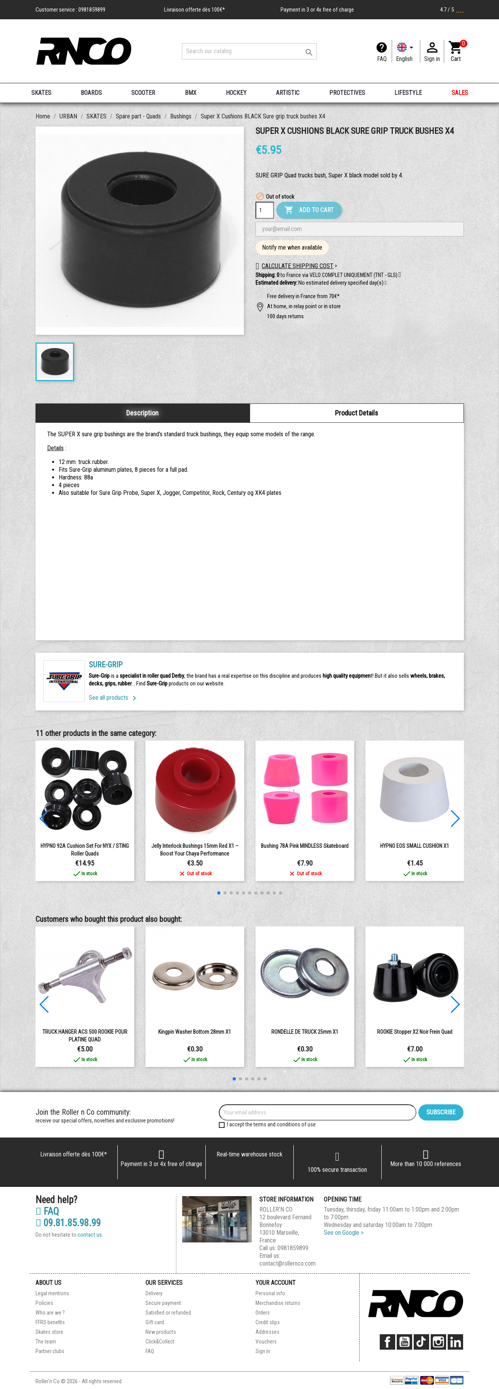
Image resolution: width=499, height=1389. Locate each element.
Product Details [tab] (356, 413)
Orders (262, 1313)
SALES (460, 92)
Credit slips (267, 1322)
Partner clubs (50, 1351)
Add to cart (309, 210)
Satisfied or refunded (168, 1313)
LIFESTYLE (408, 92)
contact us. (90, 1234)
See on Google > (344, 1232)
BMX (190, 92)
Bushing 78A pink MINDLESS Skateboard (304, 846)
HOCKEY (236, 92)
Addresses (267, 1332)
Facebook (387, 1342)
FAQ (382, 58)
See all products (114, 697)
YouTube (404, 1342)
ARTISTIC (287, 92)
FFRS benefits (50, 1322)
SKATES (41, 92)
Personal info (270, 1293)
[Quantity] (264, 210)
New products (160, 1332)
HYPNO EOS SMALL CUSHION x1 (414, 846)
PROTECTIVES (347, 92)
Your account (275, 1282)
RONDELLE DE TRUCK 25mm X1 (304, 1032)
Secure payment (163, 1303)
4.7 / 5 (452, 10)
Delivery (153, 1293)
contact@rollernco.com (287, 1263)
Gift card (154, 1322)
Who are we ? (50, 1313)
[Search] (249, 51)
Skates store (49, 1332)
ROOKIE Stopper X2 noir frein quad (414, 1032)
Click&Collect (159, 1341)
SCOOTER (143, 92)
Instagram (438, 1342)
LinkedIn (455, 1342)
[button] (386, 283)
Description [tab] (142, 413)
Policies (44, 1303)
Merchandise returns (277, 1303)
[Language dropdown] (406, 51)
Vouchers (266, 1341)
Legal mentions (52, 1293)
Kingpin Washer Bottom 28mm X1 (194, 1032)
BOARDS (91, 92)
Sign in (262, 1351)
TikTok (421, 1342)
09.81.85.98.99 (68, 1223)
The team (46, 1341)
